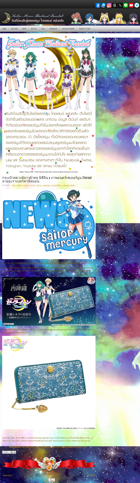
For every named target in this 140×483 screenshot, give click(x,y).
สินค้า (73, 185)
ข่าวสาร (33, 185)
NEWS (24, 28)
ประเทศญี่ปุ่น (56, 185)
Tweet (45, 481)
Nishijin (19, 185)
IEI (92, 438)
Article (34, 28)
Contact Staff (84, 28)
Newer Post (7, 475)
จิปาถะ (39, 185)
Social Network (68, 28)
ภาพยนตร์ (66, 185)
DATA (43, 28)
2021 (14, 185)
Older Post (91, 475)
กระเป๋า (26, 185)
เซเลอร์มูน (46, 185)
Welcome (14, 28)
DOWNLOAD (53, 28)
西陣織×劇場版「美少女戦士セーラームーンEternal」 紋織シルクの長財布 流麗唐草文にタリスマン (48, 447)
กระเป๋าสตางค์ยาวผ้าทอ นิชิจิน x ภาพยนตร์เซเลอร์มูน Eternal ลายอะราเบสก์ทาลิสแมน (47, 179)
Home (4, 28)
